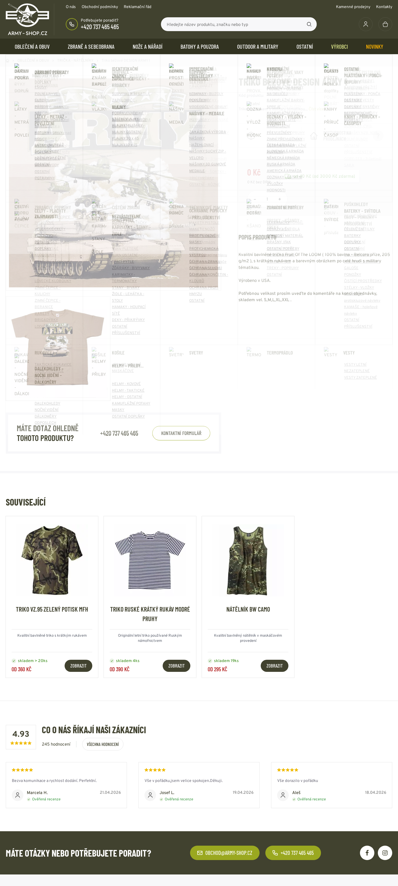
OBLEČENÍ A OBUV (32, 46)
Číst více (316, 109)
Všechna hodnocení (103, 744)
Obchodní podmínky (100, 6)
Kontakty (384, 6)
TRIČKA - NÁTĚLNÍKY (75, 60)
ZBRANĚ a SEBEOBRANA (91, 46)
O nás (71, 6)
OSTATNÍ (304, 46)
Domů (7, 60)
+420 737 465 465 (100, 26)
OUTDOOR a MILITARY (257, 46)
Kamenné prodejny (353, 6)
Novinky (374, 46)
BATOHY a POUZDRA (200, 46)
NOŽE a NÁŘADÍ (147, 46)
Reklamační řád (137, 6)
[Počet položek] (267, 199)
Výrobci (339, 46)
